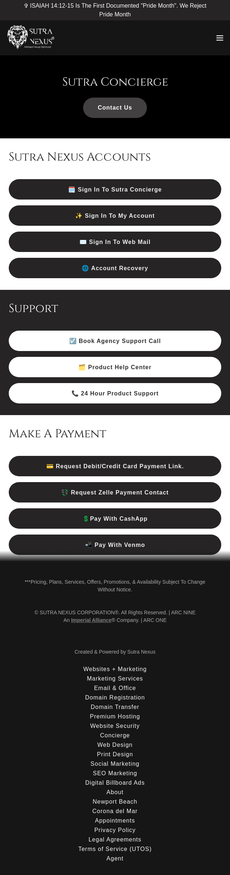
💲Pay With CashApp (115, 519)
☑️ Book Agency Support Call (115, 341)
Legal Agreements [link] (115, 839)
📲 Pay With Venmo (115, 545)
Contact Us (115, 108)
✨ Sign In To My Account (115, 216)
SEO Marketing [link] (115, 773)
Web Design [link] (115, 745)
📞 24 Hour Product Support (115, 393)
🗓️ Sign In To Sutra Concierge (115, 189)
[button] (220, 38)
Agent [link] (115, 858)
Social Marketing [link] (114, 764)
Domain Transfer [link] (115, 707)
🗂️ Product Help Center (114, 367)
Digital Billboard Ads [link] (115, 783)
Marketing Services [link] (115, 678)
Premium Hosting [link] (115, 716)
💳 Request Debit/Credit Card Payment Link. (115, 466)
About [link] (115, 792)
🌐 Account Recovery (115, 268)
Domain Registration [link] (115, 697)
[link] (32, 37)
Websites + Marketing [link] (115, 669)
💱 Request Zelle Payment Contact (115, 492)
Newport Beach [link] (115, 802)
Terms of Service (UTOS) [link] (115, 849)
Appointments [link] (115, 820)
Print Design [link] (115, 754)
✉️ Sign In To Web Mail (115, 242)
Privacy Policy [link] (115, 830)
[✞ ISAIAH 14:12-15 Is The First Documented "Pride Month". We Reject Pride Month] (115, 10)
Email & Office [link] (115, 688)
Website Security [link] (115, 726)
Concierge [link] (115, 735)
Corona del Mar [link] (114, 811)
